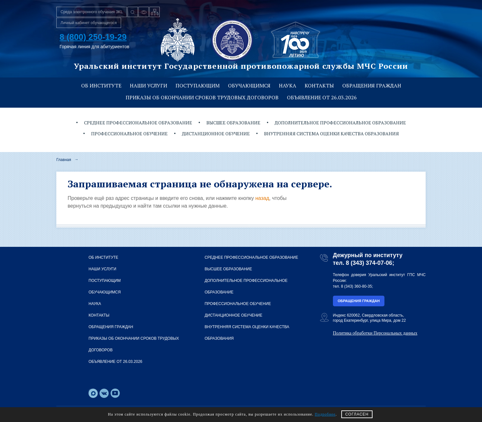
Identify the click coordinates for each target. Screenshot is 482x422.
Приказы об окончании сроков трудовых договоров (202, 97)
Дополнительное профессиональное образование (340, 123)
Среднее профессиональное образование (138, 123)
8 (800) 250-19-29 (93, 37)
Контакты (319, 85)
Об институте (101, 85)
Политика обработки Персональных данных (375, 333)
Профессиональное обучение (129, 133)
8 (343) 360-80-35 (356, 286)
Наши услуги (148, 85)
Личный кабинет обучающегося (89, 23)
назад (262, 198)
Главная (63, 159)
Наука (287, 85)
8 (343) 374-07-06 (369, 263)
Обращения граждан (371, 85)
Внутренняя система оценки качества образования (331, 133)
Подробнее (325, 414)
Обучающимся (249, 85)
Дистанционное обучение (216, 133)
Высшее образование (233, 123)
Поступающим (197, 85)
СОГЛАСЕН (357, 414)
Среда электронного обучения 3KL (92, 12)
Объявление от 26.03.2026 (322, 97)
